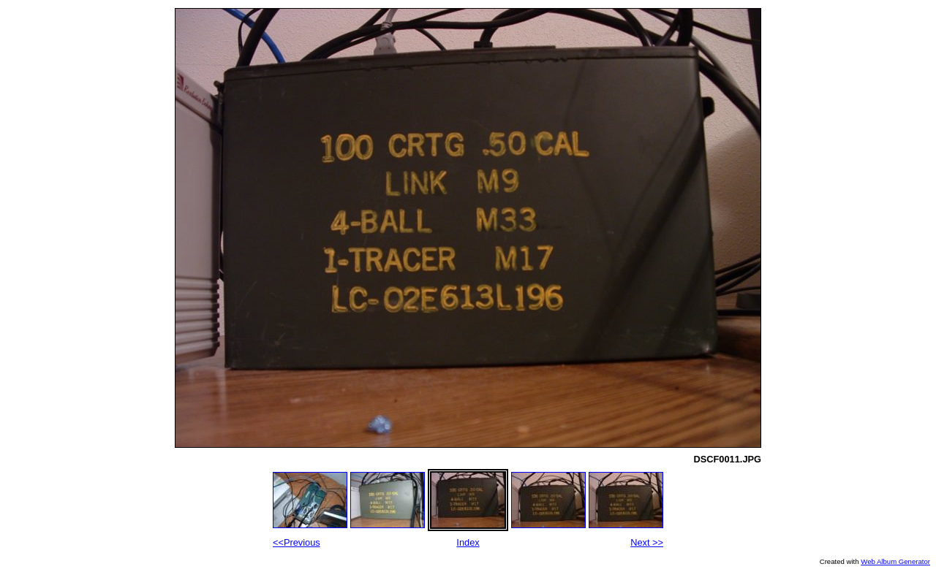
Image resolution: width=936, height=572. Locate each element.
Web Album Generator (895, 561)
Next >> (646, 542)
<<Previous (296, 542)
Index (467, 542)
